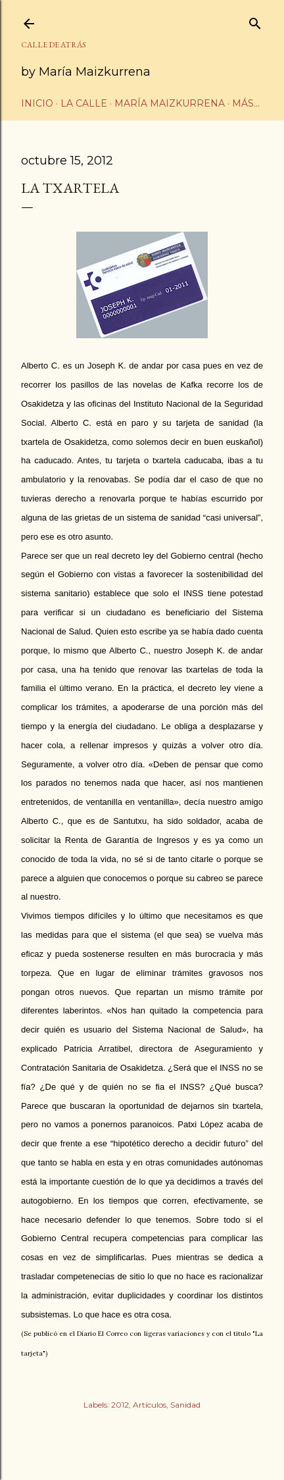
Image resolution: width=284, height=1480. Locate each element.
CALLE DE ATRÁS (53, 44)
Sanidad (185, 1405)
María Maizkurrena (169, 103)
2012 (120, 1405)
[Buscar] (255, 21)
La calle (83, 103)
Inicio (37, 103)
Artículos (149, 1405)
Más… (246, 103)
